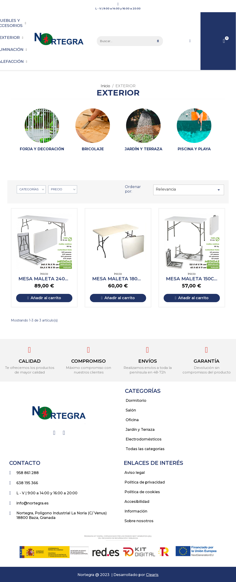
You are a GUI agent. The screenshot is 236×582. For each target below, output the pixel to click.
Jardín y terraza (143, 149)
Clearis (152, 575)
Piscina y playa (194, 149)
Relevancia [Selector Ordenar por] (189, 190)
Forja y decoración (42, 149)
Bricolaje (93, 149)
